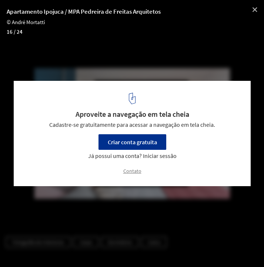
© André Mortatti (26, 22)
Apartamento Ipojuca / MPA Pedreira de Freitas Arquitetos (84, 11)
